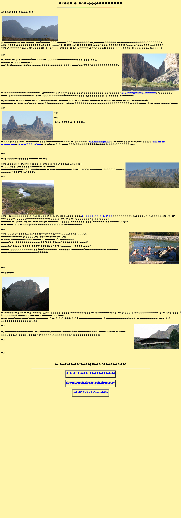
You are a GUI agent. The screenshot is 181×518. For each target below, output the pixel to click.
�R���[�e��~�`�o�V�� (97, 216)
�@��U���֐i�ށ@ (102, 382)
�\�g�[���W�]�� (29, 144)
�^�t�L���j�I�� (100, 141)
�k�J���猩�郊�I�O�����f (138, 93)
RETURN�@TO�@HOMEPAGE (90, 391)
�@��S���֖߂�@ (78, 382)
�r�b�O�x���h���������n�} (90, 373)
